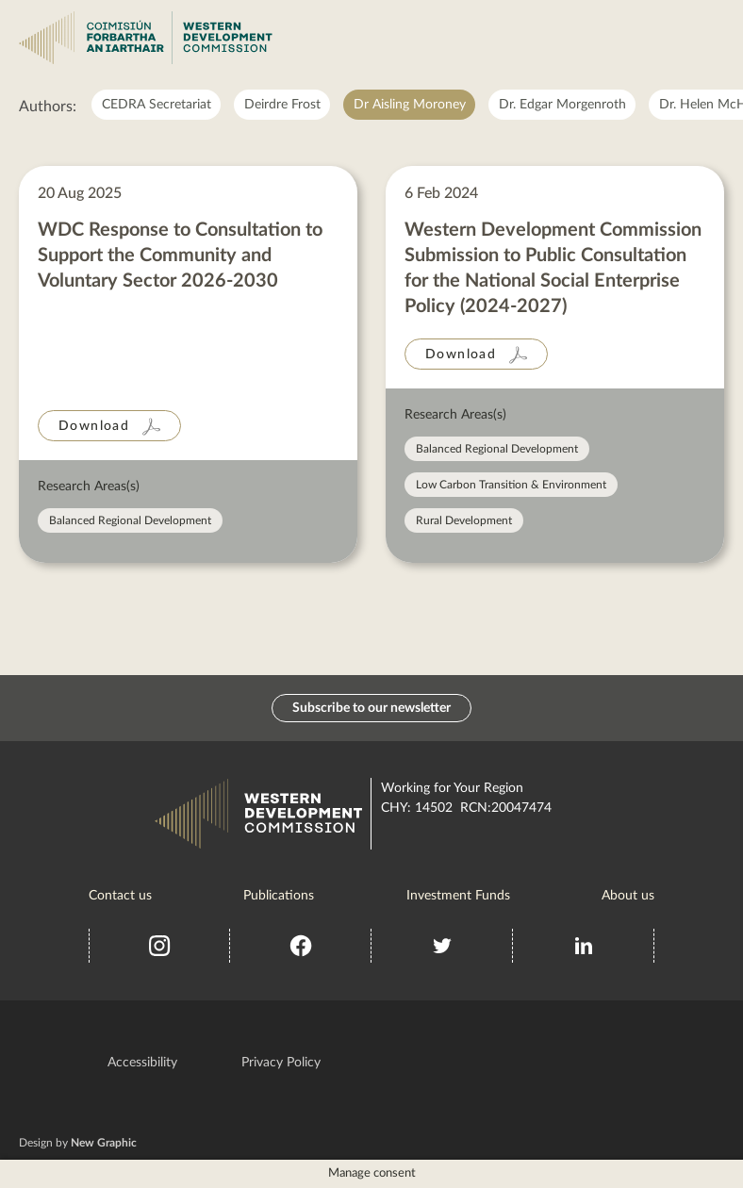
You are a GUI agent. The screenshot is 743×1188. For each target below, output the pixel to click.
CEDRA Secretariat (156, 104)
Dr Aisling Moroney (410, 104)
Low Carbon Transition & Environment (511, 484)
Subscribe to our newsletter (371, 708)
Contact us (120, 895)
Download (93, 426)
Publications (278, 895)
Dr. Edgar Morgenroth (562, 104)
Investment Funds (458, 895)
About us (628, 895)
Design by (78, 1142)
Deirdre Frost (282, 104)
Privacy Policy (281, 1062)
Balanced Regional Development (130, 520)
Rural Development (464, 520)
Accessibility (142, 1062)
